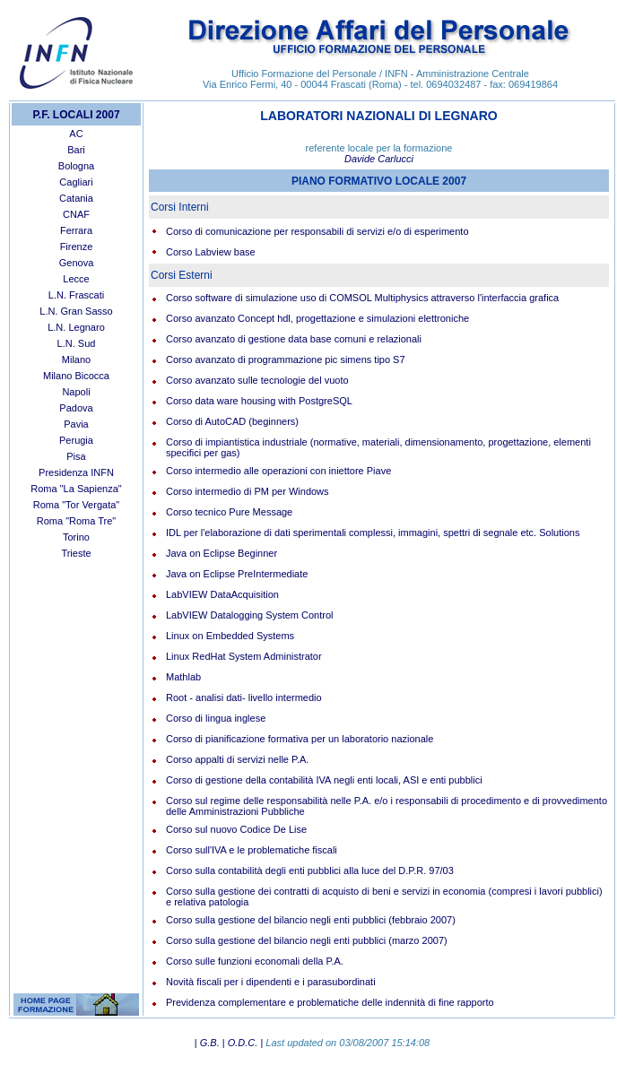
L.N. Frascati (76, 295)
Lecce (76, 278)
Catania (76, 198)
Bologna (76, 165)
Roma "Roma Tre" (77, 520)
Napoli (76, 391)
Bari (76, 149)
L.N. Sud (76, 343)
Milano (76, 359)
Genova (76, 262)
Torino (76, 537)
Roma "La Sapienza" (75, 488)
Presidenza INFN (76, 472)
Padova (75, 408)
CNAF (76, 214)
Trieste (76, 553)
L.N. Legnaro (76, 327)
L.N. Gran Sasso (75, 311)
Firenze (76, 246)
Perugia (76, 440)
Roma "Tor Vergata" (76, 504)
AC (76, 133)
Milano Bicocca (76, 375)
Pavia (76, 424)
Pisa (75, 456)
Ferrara (76, 230)
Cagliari (75, 182)
